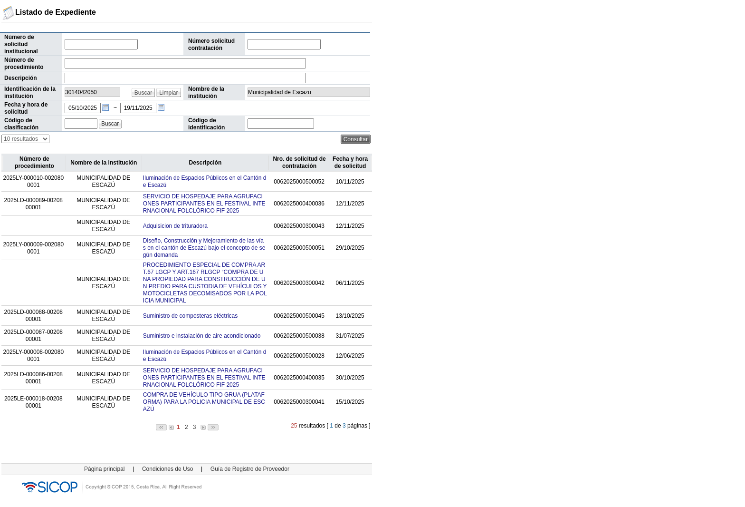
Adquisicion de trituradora (175, 226)
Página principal (104, 469)
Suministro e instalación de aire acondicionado (201, 335)
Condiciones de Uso (167, 469)
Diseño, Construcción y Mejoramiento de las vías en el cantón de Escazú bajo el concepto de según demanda (204, 247)
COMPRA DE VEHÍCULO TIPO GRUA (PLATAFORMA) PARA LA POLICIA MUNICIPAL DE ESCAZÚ (204, 401)
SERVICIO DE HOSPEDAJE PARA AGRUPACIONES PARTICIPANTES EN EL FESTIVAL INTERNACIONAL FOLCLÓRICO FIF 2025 (204, 203)
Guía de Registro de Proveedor (249, 469)
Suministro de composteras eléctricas (190, 315)
